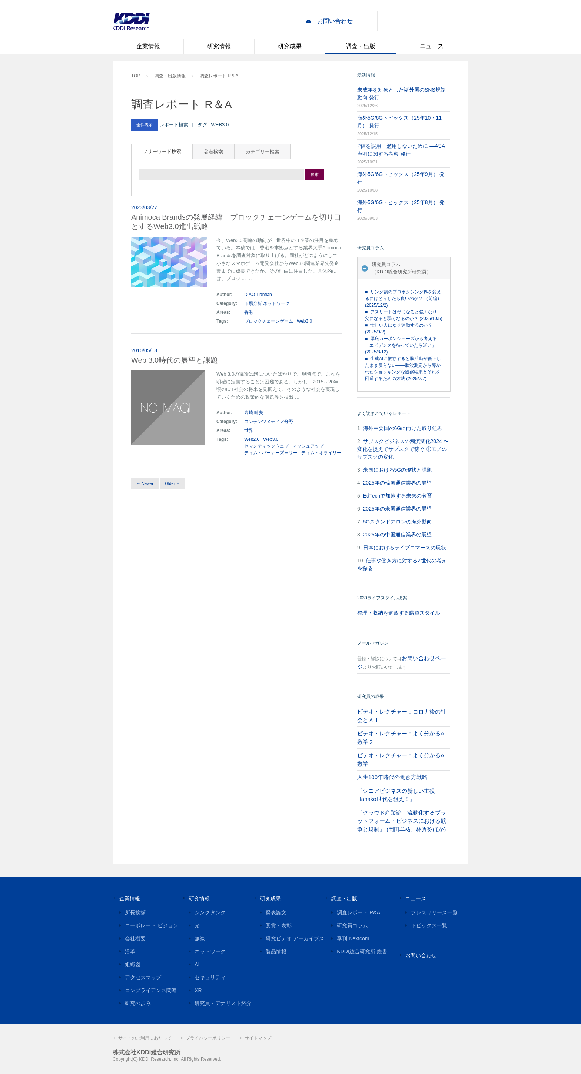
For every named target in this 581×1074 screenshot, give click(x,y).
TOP (135, 76)
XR (198, 990)
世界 (249, 430)
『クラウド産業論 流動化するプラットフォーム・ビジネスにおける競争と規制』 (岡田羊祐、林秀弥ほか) (401, 820)
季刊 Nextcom (353, 938)
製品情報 (276, 951)
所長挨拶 (135, 912)
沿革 (130, 951)
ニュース (432, 46)
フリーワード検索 (162, 151)
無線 (200, 938)
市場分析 (253, 303)
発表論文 (276, 912)
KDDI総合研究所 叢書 (362, 951)
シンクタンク (210, 912)
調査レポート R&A (358, 912)
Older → (172, 483)
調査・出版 (360, 46)
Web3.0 (304, 321)
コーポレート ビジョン (151, 925)
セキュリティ (210, 977)
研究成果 (290, 46)
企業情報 (148, 46)
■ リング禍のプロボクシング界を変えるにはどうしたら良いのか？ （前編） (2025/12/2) (403, 298)
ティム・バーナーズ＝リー (271, 452)
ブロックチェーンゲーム (268, 321)
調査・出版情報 (170, 76)
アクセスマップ (143, 977)
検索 (315, 174)
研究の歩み (138, 1003)
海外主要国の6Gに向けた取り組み (403, 428)
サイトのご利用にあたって (145, 1038)
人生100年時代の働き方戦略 (392, 777)
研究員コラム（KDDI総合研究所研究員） (401, 268)
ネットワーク (276, 303)
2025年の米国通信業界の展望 (397, 509)
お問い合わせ (335, 21)
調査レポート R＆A (219, 76)
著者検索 (213, 151)
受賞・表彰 (279, 925)
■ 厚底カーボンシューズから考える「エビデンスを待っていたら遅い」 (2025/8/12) (401, 345)
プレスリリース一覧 (434, 912)
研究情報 (219, 46)
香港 (249, 312)
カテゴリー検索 (262, 151)
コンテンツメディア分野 (268, 421)
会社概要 (135, 938)
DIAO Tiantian (258, 294)
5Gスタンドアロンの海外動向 (397, 522)
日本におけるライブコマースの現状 (404, 548)
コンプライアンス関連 (151, 990)
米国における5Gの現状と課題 (397, 470)
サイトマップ (258, 1038)
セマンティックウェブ (266, 446)
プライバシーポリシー (208, 1038)
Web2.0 (251, 439)
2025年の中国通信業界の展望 (397, 535)
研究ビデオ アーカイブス (295, 938)
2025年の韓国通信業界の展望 (397, 483)
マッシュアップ (307, 446)
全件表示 (144, 125)
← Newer (144, 483)
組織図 (132, 964)
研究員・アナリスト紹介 (223, 1003)
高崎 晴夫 (253, 412)
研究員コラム (352, 925)
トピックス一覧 (429, 925)
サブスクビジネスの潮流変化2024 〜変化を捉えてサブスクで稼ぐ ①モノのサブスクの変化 (403, 449)
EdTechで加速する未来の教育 (397, 496)
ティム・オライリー (321, 452)
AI (197, 964)
